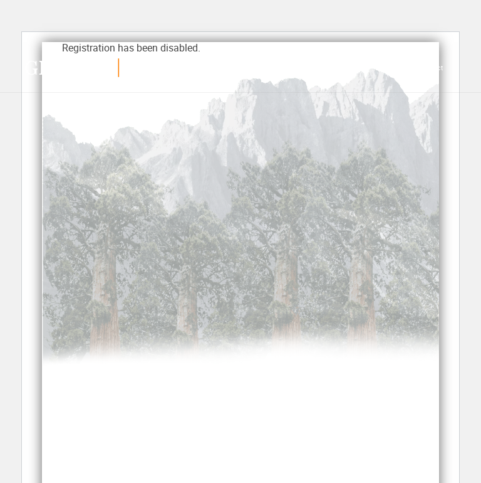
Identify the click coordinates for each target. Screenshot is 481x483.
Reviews (295, 68)
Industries (343, 68)
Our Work (254, 68)
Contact (430, 68)
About (390, 68)
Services (209, 68)
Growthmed (86, 67)
